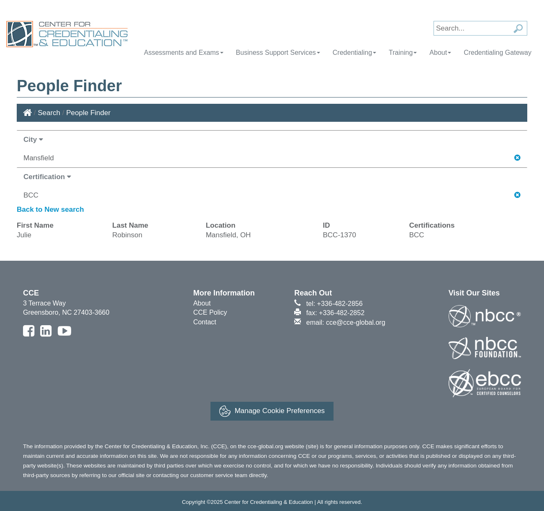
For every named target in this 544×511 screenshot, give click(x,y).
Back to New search (50, 209)
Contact (204, 322)
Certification (47, 177)
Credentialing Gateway (497, 52)
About (440, 52)
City (33, 140)
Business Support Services (278, 52)
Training (403, 52)
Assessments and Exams (183, 52)
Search (49, 113)
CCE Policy (210, 312)
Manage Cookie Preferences (272, 411)
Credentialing (354, 52)
